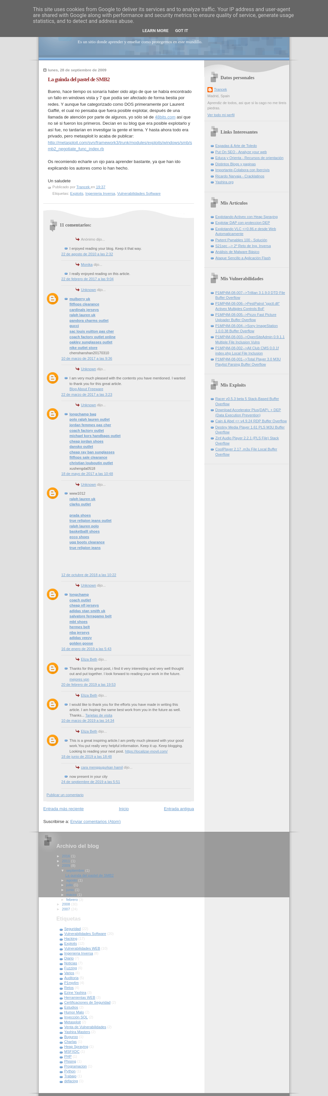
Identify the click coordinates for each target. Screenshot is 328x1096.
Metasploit (72, 1022)
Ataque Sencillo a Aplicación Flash (243, 258)
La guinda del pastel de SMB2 (90, 875)
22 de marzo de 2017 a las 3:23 (86, 394)
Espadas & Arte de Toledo (236, 146)
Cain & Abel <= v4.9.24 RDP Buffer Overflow (251, 421)
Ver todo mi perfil (221, 115)
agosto (72, 880)
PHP (68, 1056)
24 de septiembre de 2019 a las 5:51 (90, 782)
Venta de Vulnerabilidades (85, 1027)
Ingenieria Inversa (100, 193)
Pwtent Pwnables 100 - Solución (241, 240)
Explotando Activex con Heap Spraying (246, 217)
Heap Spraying (76, 1047)
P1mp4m (71, 983)
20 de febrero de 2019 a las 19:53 (88, 684)
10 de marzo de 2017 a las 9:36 (86, 358)
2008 (66, 904)
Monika (87, 264)
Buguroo (71, 1037)
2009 (66, 866)
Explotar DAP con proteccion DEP (242, 223)
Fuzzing (70, 968)
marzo (71, 895)
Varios (69, 973)
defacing (71, 1081)
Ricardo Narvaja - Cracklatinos (239, 176)
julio (70, 885)
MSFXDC (72, 1051)
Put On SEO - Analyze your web (241, 152)
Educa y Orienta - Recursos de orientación (249, 158)
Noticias (70, 963)
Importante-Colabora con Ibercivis (242, 170)
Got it (181, 30)
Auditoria (71, 978)
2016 (66, 856)
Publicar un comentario (65, 795)
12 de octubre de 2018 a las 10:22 (88, 575)
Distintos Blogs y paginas (235, 164)
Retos (69, 988)
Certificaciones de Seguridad (87, 1002)
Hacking (70, 939)
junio (70, 890)
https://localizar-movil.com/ (146, 751)
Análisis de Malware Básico (237, 252)
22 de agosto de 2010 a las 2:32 (87, 254)
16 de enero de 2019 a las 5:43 (86, 649)
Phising (70, 1061)
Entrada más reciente (63, 808)
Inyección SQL (76, 1017)
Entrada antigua (179, 808)
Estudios (71, 1007)
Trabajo (70, 1076)
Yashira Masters (77, 1032)
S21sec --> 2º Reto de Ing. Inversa (243, 246)
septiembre (75, 870)
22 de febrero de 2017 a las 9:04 (87, 279)
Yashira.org (224, 182)
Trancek (220, 89)
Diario (69, 958)
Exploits (76, 193)
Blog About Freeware (86, 389)
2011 (66, 861)
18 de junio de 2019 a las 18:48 (86, 756)
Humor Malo (74, 1012)
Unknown (88, 290)
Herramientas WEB (79, 997)
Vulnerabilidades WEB (82, 948)
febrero (72, 900)
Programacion (75, 1066)
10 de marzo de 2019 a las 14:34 (87, 720)
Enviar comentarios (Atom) (95, 821)
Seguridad (72, 929)
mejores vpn (79, 679)
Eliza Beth (89, 659)
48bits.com (165, 117)
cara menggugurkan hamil (102, 767)
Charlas (70, 1042)
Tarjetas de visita (98, 715)
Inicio (124, 808)
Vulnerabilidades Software (139, 193)
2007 (66, 909)
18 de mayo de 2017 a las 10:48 (87, 474)
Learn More (156, 30)
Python (69, 1071)
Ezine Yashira (75, 993)
